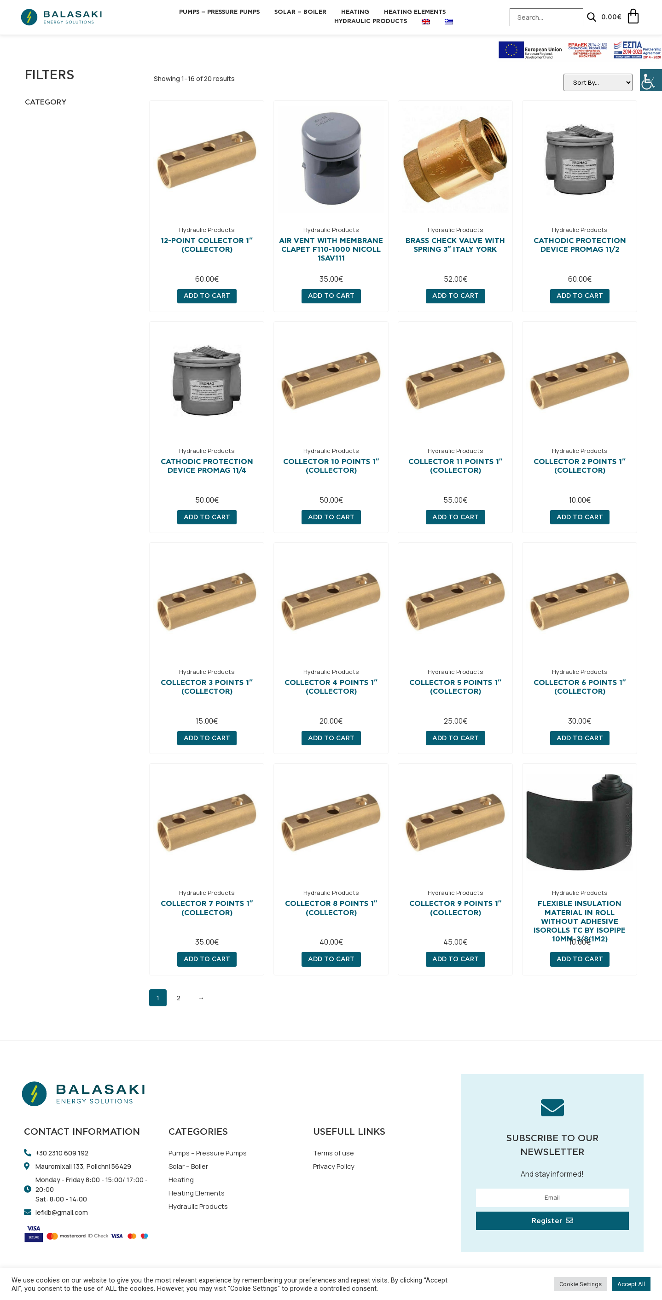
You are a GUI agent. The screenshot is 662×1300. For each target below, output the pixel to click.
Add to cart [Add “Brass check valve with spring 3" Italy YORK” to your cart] (455, 296)
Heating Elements (415, 12)
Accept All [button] (631, 1284)
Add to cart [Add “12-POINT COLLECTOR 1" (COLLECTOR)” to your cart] (207, 296)
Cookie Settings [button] (580, 1284)
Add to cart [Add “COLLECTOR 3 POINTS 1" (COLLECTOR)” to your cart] (207, 739)
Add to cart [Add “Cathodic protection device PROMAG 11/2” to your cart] (580, 296)
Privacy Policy (336, 1168)
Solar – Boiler (300, 12)
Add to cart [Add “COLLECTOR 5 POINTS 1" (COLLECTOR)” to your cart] (455, 739)
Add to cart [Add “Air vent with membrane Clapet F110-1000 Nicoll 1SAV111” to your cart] (331, 296)
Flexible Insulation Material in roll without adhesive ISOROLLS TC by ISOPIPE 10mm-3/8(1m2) (580, 921)
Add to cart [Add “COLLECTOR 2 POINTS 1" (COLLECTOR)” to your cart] (580, 518)
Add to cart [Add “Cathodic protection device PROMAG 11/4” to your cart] (207, 518)
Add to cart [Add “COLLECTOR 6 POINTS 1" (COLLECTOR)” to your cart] (580, 739)
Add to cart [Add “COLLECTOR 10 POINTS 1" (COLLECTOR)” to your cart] (331, 518)
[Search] (577, 17)
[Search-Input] (532, 17)
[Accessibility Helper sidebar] (651, 80)
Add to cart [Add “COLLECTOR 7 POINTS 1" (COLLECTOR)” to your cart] (207, 960)
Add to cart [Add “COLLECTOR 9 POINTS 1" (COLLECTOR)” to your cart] (455, 960)
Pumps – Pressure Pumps (219, 12)
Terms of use (335, 1154)
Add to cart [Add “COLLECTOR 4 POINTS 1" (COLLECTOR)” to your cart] (331, 739)
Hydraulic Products (370, 21)
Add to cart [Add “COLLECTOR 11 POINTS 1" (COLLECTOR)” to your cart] (455, 518)
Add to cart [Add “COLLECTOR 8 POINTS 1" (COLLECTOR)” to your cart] (331, 960)
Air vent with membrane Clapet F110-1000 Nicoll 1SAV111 (331, 250)
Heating (355, 12)
